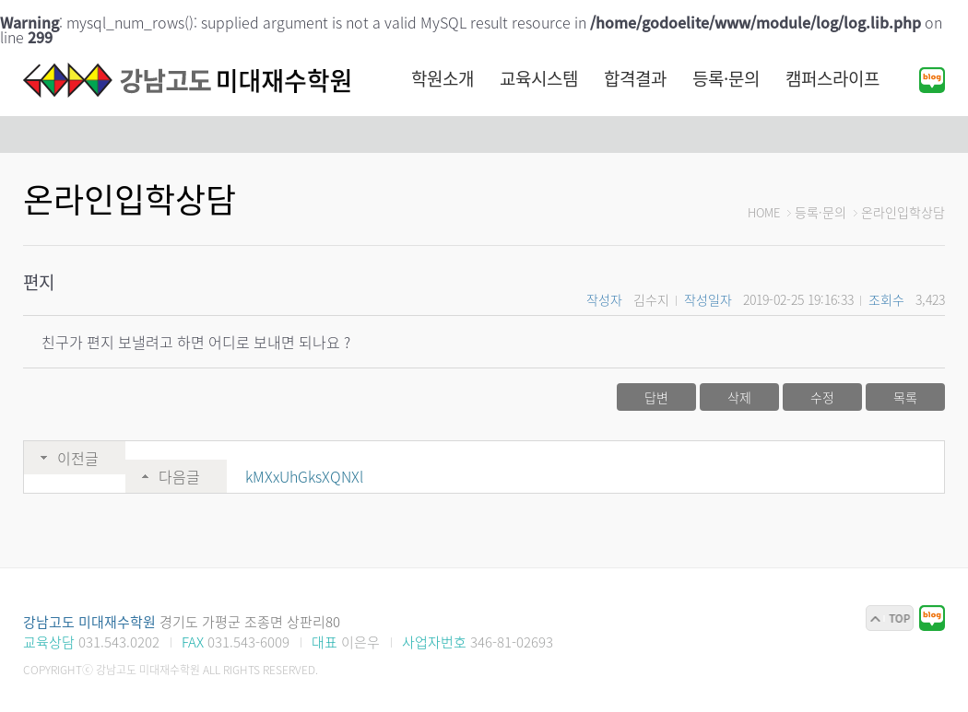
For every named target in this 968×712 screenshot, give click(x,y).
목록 (905, 397)
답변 (656, 397)
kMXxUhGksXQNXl (304, 476)
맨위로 (890, 618)
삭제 (739, 397)
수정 (822, 397)
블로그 (932, 80)
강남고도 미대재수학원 (189, 80)
